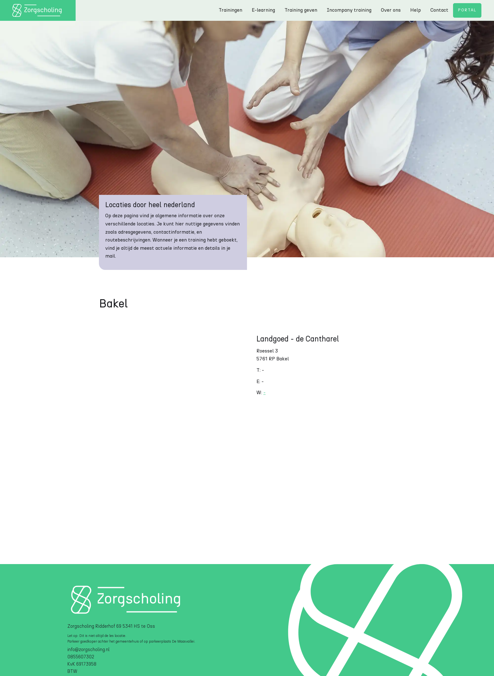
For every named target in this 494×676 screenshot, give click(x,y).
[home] (38, 10)
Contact (439, 10)
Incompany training (349, 10)
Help (415, 10)
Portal (467, 10)
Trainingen (230, 10)
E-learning (263, 10)
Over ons (391, 10)
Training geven (300, 10)
